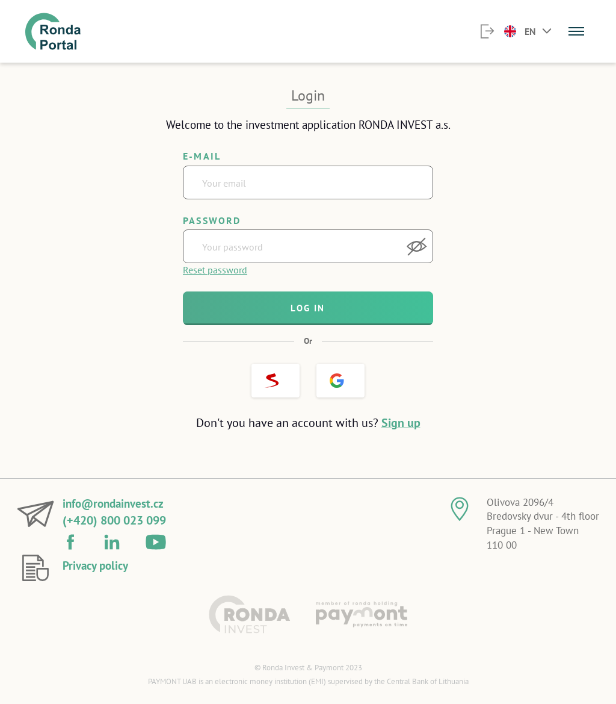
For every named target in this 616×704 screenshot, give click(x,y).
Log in (308, 308)
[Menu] (576, 31)
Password (212, 220)
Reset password (215, 270)
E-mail (202, 156)
